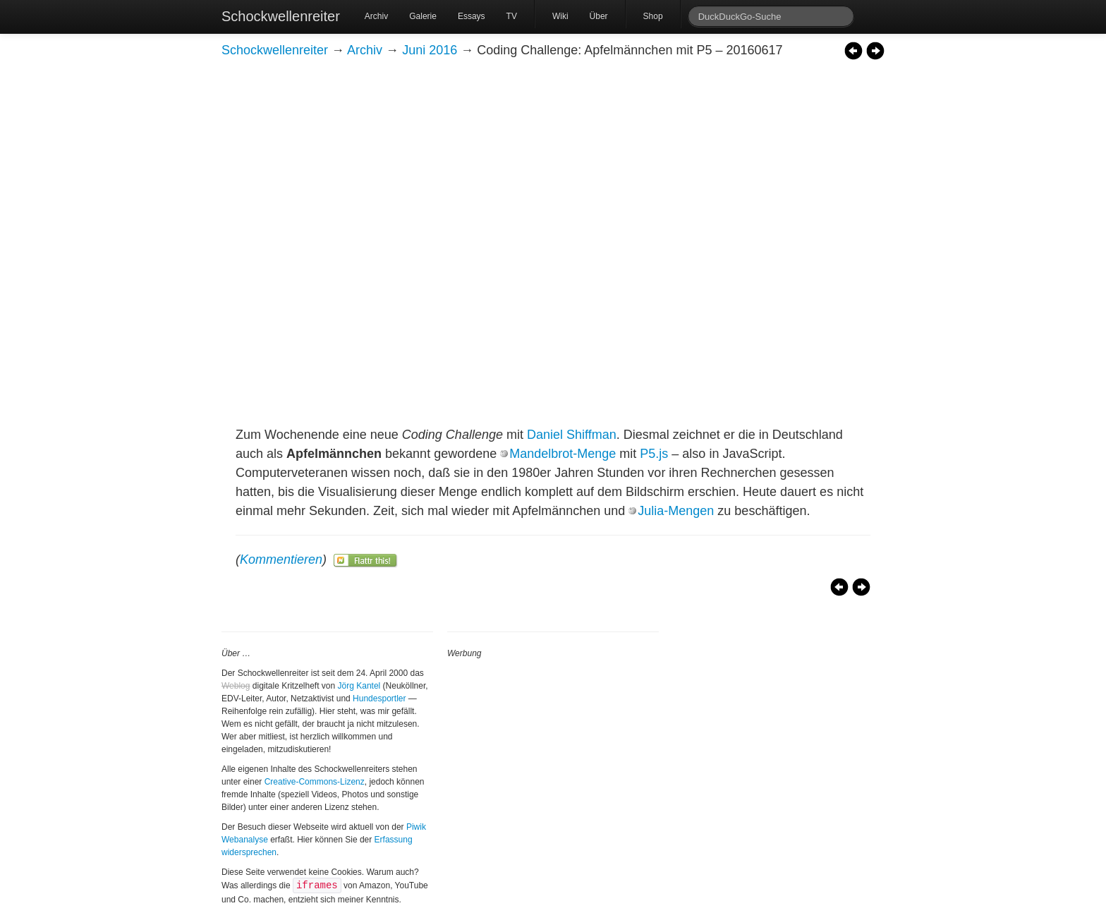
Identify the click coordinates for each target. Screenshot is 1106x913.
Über (599, 16)
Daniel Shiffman (571, 435)
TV (511, 16)
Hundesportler (379, 698)
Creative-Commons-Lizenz (315, 782)
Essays (471, 16)
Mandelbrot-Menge (562, 454)
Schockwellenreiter (280, 16)
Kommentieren (281, 559)
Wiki (560, 16)
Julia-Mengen (676, 511)
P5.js (654, 454)
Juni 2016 (429, 50)
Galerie (423, 16)
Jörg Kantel (359, 686)
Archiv (376, 16)
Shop (653, 16)
